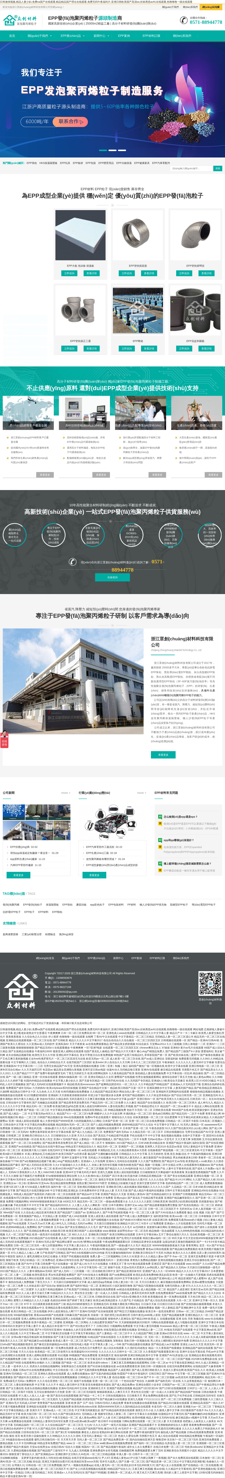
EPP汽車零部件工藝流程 (100, 923)
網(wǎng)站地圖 (211, 7)
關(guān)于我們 (170, 7)
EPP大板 (12, 409)
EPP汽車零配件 (161, 163)
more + (65, 868)
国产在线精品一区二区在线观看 (201, 1465)
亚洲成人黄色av (120, 1457)
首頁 (12, 35)
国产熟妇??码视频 (95, 1472)
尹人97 (106, 1457)
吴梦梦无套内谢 (30, 1457)
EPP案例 (124, 35)
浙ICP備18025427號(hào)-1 (60, 1000)
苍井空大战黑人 (109, 1461)
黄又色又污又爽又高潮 (149, 1472)
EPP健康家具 (142, 163)
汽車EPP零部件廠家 (21, 941)
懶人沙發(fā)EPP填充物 (153, 904)
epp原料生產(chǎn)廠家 (23, 935)
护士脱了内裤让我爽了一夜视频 (148, 1457)
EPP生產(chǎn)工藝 (97, 929)
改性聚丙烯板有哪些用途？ (101, 935)
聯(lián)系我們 (190, 7)
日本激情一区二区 (210, 1457)
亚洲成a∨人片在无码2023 (69, 1472)
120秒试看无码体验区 (210, 1472)
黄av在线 (159, 1468)
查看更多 (18, 951)
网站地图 (198, 1029)
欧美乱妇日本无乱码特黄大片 (138, 1465)
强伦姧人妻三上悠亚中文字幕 (180, 1472)
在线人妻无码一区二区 (107, 1465)
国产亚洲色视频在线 (204, 1468)
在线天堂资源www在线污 (86, 1457)
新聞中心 (99, 35)
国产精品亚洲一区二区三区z (162, 1461)
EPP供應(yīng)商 (20, 923)
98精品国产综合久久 (119, 1468)
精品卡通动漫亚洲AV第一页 (15, 1476)
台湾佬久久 (18, 1465)
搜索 (217, 168)
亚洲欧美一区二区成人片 (121, 1472)
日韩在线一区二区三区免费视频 (44, 1465)
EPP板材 (78, 163)
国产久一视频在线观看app (78, 1465)
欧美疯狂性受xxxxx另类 (84, 1461)
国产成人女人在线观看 (169, 1465)
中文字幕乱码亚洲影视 (192, 1461)
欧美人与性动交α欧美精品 (55, 1457)
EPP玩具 (65, 163)
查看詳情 (92, 404)
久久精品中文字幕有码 (178, 1468)
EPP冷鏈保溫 (124, 163)
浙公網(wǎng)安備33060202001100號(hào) (103, 1000)
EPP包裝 (91, 163)
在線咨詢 (112, 598)
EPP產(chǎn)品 (71, 35)
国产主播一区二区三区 (132, 1461)
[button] (103, 150)
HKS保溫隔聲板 (49, 163)
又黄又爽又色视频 (142, 1468)
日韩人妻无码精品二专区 (39, 1472)
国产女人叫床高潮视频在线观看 (88, 1468)
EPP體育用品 (106, 163)
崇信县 (36, 1461)
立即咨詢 (69, 404)
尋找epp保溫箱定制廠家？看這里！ (30, 929)
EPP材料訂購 (151, 35)
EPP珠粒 (32, 163)
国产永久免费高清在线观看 (183, 1457)
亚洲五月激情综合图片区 (56, 1461)
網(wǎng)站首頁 (45, 958)
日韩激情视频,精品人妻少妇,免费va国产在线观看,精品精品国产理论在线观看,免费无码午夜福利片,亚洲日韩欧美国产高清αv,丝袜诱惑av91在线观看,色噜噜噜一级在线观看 (96, 1)
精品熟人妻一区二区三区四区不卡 (49, 1468)
